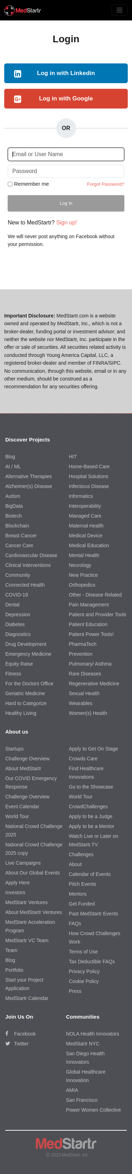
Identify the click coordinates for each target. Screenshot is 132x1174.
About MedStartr (23, 768)
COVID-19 (16, 595)
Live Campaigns (22, 863)
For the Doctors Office (29, 683)
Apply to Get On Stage (93, 749)
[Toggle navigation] (119, 10)
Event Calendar (22, 806)
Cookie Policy (84, 981)
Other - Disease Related (95, 595)
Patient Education (88, 624)
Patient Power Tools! (91, 634)
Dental (12, 604)
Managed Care (85, 516)
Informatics (81, 496)
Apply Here (17, 882)
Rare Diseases (85, 673)
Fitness (13, 673)
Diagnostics (18, 634)
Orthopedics (82, 585)
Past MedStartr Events (93, 913)
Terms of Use (83, 951)
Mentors (78, 894)
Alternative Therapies (28, 476)
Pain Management (89, 604)
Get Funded (82, 904)
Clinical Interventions (28, 565)
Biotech (13, 516)
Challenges (81, 854)
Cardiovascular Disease (31, 555)
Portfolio (14, 970)
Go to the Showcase (91, 787)
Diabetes (15, 624)
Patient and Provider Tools (97, 614)
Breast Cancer (21, 535)
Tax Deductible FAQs (92, 961)
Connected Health (25, 585)
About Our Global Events (32, 873)
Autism (12, 496)
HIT (73, 456)
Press (75, 991)
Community (17, 575)
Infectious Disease (89, 486)
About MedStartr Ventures (33, 912)
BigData (14, 506)
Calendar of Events (90, 874)
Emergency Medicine (28, 654)
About (75, 864)
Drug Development (25, 644)
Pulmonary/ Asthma (90, 664)
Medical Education (89, 545)
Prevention (81, 654)
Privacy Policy (84, 971)
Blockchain (17, 526)
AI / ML (13, 466)
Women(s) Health (88, 713)
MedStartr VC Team (27, 940)
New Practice (83, 575)
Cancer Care (19, 545)
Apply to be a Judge (91, 816)
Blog (10, 456)
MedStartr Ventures (26, 902)
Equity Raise (19, 664)
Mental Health (84, 555)
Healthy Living (20, 713)
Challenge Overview (27, 758)
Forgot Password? (106, 184)
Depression (17, 614)
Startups (14, 749)
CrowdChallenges (88, 806)
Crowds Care (83, 758)
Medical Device (85, 535)
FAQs (75, 923)
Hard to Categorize (26, 703)
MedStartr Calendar (26, 998)
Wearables (81, 703)
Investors (15, 892)
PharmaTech (83, 644)
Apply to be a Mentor (91, 826)
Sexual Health (84, 693)
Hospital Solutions (88, 476)
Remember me (31, 184)
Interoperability (85, 506)
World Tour (17, 816)
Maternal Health (86, 526)
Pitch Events (82, 884)
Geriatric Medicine (25, 693)
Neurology (80, 565)
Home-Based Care (89, 466)
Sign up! (66, 222)
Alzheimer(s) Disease (28, 486)
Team (11, 950)
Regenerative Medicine (94, 683)
